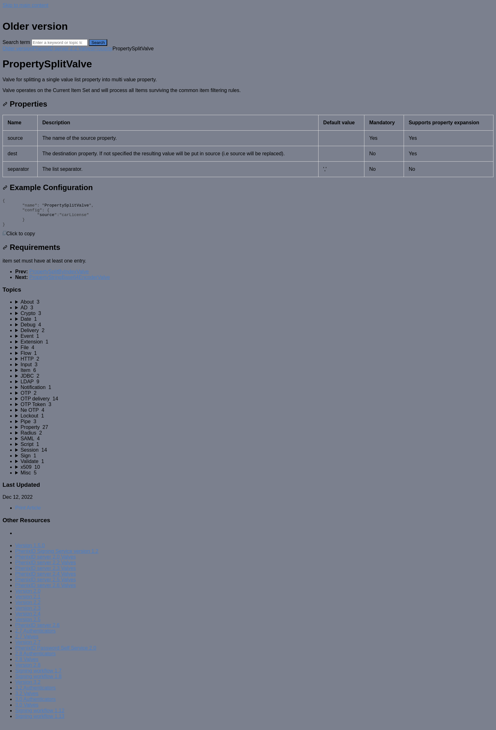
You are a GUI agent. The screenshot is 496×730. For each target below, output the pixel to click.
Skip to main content (25, 5)
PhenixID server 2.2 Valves (63, 48)
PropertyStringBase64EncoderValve (69, 283)
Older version (18, 48)
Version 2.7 (27, 648)
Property (102, 48)
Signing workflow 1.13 (40, 722)
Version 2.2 (27, 608)
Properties (25, 104)
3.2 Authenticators (35, 693)
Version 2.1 (27, 602)
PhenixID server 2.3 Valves (45, 574)
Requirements (31, 253)
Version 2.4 (27, 619)
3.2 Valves (27, 699)
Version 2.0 (27, 596)
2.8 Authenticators (35, 659)
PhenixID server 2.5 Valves (45, 585)
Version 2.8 (27, 670)
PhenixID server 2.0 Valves (45, 562)
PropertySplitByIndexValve (59, 277)
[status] (248, 85)
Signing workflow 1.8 (38, 682)
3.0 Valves (27, 710)
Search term (16, 42)
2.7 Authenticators (35, 636)
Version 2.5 (27, 625)
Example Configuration (48, 187)
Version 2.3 (27, 613)
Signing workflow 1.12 (40, 716)
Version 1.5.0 (30, 551)
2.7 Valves (27, 642)
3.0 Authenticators (35, 705)
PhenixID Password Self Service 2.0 (55, 653)
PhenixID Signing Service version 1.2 (56, 557)
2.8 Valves (27, 665)
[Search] (60, 42)
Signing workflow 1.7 (38, 676)
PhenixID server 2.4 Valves (45, 579)
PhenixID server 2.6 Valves (45, 591)
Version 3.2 (27, 687)
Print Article (28, 513)
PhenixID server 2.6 (37, 631)
